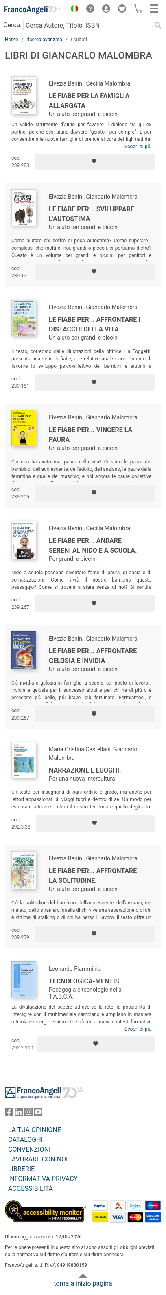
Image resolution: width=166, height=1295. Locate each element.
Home (11, 39)
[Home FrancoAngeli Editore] (32, 10)
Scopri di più (137, 146)
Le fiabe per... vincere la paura (90, 434)
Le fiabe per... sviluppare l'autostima (91, 214)
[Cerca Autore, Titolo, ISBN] (87, 25)
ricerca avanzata (44, 39)
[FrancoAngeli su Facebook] (9, 1113)
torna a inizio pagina (83, 1283)
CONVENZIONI (29, 1149)
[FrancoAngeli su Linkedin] (19, 1113)
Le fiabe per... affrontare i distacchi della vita (94, 324)
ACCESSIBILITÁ (30, 1188)
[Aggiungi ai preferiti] (95, 162)
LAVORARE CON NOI (38, 1159)
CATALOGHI (25, 1140)
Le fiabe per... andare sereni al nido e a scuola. (93, 545)
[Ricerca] (157, 25)
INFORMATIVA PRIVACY (43, 1179)
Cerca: (12, 25)
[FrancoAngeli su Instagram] (28, 1113)
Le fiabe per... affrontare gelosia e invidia (93, 656)
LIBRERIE (21, 1169)
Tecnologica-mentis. (85, 981)
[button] (72, 10)
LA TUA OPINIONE (34, 1130)
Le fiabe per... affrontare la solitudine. (93, 876)
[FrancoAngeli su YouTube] (38, 1113)
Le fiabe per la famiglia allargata (89, 101)
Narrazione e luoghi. (85, 770)
